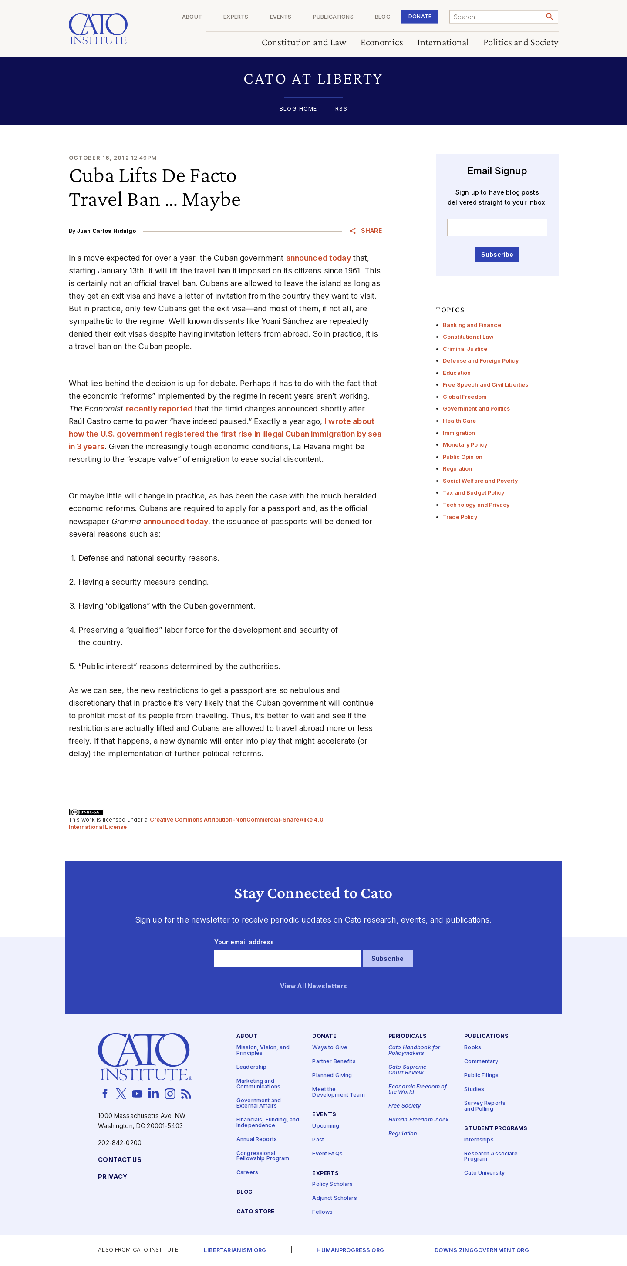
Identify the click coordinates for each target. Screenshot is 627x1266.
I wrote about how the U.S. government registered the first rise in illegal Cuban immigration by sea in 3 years (225, 434)
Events (281, 17)
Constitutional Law (468, 336)
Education (457, 373)
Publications (333, 17)
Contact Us (119, 1160)
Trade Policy (460, 517)
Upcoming (325, 1126)
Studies (474, 1089)
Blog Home (298, 109)
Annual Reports (256, 1139)
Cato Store (255, 1212)
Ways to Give (329, 1048)
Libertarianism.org (235, 1250)
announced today (318, 258)
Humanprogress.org (350, 1250)
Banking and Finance (472, 325)
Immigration (459, 433)
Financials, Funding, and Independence (267, 1122)
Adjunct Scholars (334, 1198)
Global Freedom (464, 397)
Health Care (459, 421)
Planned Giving (332, 1075)
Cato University (484, 1173)
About (192, 17)
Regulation (457, 468)
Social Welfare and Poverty (480, 481)
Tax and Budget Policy (473, 492)
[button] (314, 78)
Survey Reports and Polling (485, 1106)
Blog (383, 17)
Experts (235, 17)
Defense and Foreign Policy (481, 360)
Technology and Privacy (476, 505)
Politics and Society (521, 42)
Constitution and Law (304, 42)
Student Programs (495, 1128)
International (443, 42)
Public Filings (481, 1075)
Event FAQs (327, 1154)
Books (472, 1048)
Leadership (251, 1067)
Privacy (112, 1177)
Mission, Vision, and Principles (263, 1050)
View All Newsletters (313, 986)
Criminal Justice (465, 349)
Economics (382, 42)
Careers (247, 1173)
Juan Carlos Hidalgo (106, 231)
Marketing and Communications (258, 1084)
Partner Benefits (333, 1061)
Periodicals (407, 1036)
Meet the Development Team (338, 1092)
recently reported (159, 408)
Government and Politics (476, 408)
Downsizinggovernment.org (482, 1250)
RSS (341, 109)
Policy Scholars (332, 1184)
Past (318, 1140)
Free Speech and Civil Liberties (485, 384)
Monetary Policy (465, 444)
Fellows (322, 1212)
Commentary (481, 1061)
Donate (419, 16)
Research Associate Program (491, 1156)
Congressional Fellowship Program (263, 1156)
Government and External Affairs (258, 1103)
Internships (479, 1140)
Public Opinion (462, 457)
